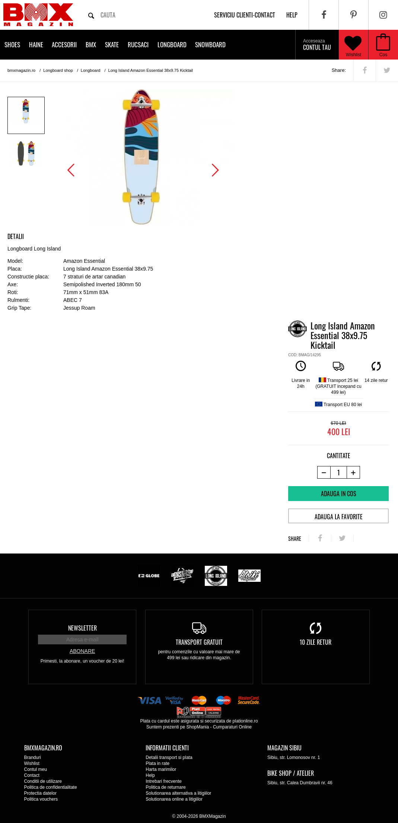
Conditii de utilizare (43, 781)
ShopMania (197, 727)
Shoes (12, 44)
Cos (383, 54)
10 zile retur (315, 642)
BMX (91, 44)
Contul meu (35, 769)
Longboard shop (58, 70)
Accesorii (64, 44)
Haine (36, 44)
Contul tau (317, 45)
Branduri (32, 757)
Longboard (172, 44)
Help (150, 775)
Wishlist (353, 45)
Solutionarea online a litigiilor (174, 799)
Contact (31, 775)
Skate (112, 44)
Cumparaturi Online (232, 727)
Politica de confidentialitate (50, 787)
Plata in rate (157, 763)
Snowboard (210, 44)
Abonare (82, 651)
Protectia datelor (40, 793)
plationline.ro (245, 721)
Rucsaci (138, 44)
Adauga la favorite (339, 516)
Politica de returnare (165, 787)
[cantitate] (338, 472)
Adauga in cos (338, 493)
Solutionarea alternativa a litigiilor (178, 793)
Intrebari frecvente (164, 781)
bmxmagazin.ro (21, 70)
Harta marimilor (161, 769)
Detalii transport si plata (169, 757)
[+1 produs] (353, 472)
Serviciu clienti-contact (244, 14)
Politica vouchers (41, 799)
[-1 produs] (323, 472)
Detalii (15, 236)
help (291, 14)
